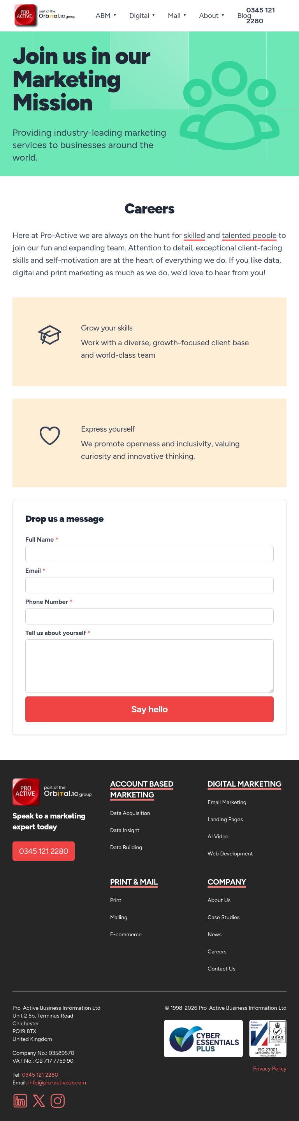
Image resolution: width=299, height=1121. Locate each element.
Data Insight (124, 830)
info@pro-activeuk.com (57, 1082)
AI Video (218, 836)
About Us (219, 900)
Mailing (119, 917)
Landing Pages (225, 819)
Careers (217, 951)
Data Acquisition (130, 813)
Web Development (230, 853)
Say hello (149, 709)
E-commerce (126, 934)
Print (115, 900)
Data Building (126, 847)
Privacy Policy (270, 1068)
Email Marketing (227, 802)
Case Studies (223, 917)
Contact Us (221, 968)
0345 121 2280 (43, 851)
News (215, 934)
